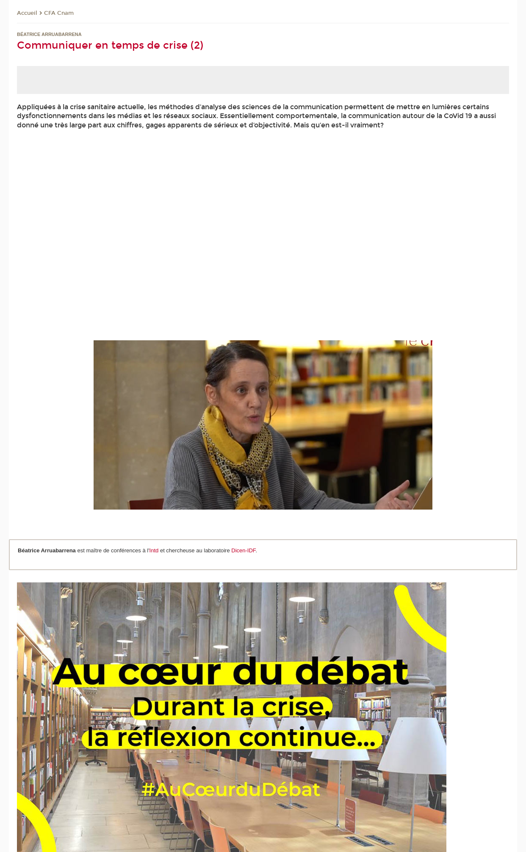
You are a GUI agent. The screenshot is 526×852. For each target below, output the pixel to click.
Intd (154, 550)
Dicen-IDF (243, 550)
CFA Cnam (59, 13)
